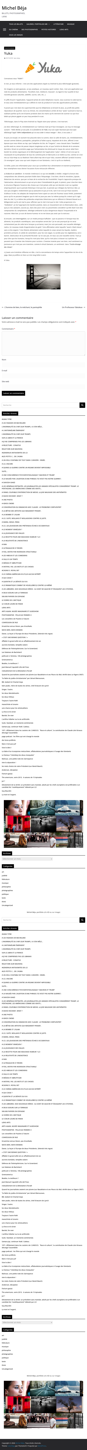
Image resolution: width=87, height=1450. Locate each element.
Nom (4, 359)
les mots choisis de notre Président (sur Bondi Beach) (22, 766)
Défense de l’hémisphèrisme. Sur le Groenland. (20, 648)
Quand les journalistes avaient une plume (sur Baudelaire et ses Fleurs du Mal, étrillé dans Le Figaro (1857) (42, 674)
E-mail (4, 370)
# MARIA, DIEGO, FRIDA (10, 522)
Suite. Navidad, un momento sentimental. (18, 723)
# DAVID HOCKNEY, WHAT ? (12, 496)
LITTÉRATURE (58, 24)
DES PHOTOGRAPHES (30, 29)
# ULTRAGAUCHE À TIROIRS (12, 548)
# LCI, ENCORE (7, 464)
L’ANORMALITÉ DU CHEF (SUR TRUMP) (16, 434)
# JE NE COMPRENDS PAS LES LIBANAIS (16, 441)
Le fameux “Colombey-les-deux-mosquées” (18, 755)
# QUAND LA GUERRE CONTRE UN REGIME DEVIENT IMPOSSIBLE (26, 467)
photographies (7, 890)
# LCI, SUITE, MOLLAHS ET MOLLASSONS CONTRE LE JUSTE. (24, 518)
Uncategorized (9, 48)
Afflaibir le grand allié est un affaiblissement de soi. (21, 641)
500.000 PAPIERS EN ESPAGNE (13, 596)
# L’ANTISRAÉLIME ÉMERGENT (13, 430)
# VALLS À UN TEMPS (10, 559)
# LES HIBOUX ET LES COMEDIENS (14, 555)
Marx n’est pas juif (9, 744)
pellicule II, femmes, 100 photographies (17, 656)
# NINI (4, 544)
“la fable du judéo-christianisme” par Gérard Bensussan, (23, 678)
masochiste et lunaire (10, 704)
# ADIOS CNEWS (8, 503)
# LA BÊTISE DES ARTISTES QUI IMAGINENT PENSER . (21, 511)
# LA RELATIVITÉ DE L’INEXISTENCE (15, 541)
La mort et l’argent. (9, 795)
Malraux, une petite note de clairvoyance (17, 759)
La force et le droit (9, 712)
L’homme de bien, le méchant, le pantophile (22, 307)
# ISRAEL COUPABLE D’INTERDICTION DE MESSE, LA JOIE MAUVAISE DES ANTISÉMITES (34, 492)
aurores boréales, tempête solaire (15, 645)
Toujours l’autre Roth (10, 701)
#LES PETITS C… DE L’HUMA (12, 456)
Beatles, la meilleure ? (10, 663)
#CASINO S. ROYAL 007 (10, 570)
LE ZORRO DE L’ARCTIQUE (11, 600)
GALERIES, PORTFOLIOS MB (37, 24)
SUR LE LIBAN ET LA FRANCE (12, 438)
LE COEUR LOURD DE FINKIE (12, 604)
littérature (6, 879)
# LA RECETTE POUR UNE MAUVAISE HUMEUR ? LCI (21, 537)
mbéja (18, 58)
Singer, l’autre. (7, 689)
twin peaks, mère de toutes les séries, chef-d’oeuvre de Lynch (25, 686)
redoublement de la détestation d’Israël (17, 671)
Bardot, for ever (8, 715)
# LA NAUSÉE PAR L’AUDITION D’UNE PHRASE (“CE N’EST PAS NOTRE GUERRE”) (31, 479)
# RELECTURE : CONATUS (11, 445)
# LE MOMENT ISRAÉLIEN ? (12, 529)
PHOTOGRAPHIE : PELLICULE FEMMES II (16, 615)
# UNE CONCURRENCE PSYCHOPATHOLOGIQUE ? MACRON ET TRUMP (28, 475)
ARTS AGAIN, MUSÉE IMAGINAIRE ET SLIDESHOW (20, 611)
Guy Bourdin (6, 791)
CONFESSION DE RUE (10, 622)
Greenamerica (7, 660)
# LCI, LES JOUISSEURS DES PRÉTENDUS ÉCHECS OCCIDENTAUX (25, 526)
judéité (4, 875)
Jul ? (3, 781)
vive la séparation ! (9, 762)
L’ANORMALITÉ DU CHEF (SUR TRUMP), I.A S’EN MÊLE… (22, 427)
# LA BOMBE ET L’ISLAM (11, 515)
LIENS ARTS (64, 29)
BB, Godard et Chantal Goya (12, 682)
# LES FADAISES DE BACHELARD (13, 423)
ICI (48, 912)
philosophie (6, 887)
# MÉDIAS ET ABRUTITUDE (12, 563)
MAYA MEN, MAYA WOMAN (12, 630)
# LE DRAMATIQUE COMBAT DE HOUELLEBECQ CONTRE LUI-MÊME (27, 585)
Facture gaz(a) (7, 774)
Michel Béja (14, 8)
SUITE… (4, 471)
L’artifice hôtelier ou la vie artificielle (15, 719)
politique (5, 894)
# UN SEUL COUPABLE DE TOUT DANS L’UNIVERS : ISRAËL (23, 460)
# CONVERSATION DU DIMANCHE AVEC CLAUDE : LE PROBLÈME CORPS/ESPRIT (31, 507)
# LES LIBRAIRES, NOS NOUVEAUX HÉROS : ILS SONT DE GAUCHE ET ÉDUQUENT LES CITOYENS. (37, 589)
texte (4, 898)
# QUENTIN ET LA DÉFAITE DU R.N (14, 581)
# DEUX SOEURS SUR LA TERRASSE (15, 593)
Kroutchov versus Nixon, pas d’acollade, (17, 626)
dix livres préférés (9, 740)
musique (5, 883)
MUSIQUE (70, 24)
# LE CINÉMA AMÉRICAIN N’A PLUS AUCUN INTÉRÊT (21, 574)
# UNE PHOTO (7, 500)
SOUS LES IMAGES (16, 35)
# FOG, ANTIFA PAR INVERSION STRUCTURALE (19, 552)
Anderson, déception (10, 770)
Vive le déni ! (7, 748)
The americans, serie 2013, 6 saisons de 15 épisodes (22, 777)
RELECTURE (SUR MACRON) (12, 449)
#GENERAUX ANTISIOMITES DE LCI (15, 453)
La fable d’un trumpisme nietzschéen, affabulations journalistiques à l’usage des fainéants (36, 751)
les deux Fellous (8, 697)
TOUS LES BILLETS (16, 24)
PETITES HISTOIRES (48, 29)
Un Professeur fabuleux (73, 307)
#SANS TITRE (7, 419)
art (3, 872)
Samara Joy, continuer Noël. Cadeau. (16, 727)
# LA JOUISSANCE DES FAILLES (13, 533)
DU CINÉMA (13, 29)
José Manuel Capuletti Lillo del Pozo (15, 667)
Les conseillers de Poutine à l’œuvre (15, 619)
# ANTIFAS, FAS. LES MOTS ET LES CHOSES (18, 567)
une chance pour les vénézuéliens (15, 708)
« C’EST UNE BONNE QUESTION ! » (15, 637)
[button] (48, 24)
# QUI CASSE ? (7, 578)
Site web (5, 381)
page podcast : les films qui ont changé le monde (20, 736)
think (4, 902)
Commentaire (8, 329)
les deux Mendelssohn (10, 693)
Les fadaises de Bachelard (12, 652)
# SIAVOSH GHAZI (8, 482)
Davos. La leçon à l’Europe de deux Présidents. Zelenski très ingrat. (27, 634)
